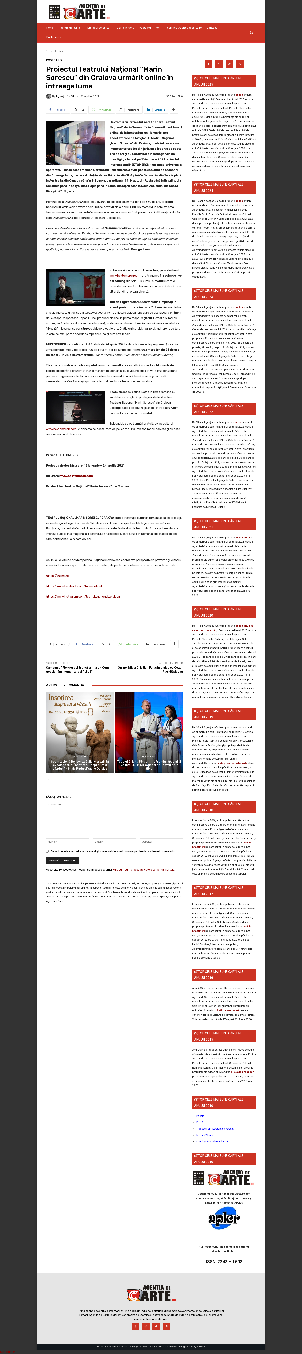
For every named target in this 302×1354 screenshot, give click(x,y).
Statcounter (7, 1351)
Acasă (49, 51)
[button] (251, 32)
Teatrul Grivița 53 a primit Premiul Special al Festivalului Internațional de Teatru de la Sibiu (149, 765)
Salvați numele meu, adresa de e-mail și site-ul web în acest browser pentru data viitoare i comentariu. (113, 851)
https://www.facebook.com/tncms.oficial (74, 586)
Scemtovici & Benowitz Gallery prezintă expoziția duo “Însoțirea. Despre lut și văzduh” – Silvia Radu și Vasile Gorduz (80, 765)
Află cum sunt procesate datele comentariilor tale (143, 869)
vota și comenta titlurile (232, 763)
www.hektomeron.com (125, 275)
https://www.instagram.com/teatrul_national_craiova (83, 596)
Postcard (60, 51)
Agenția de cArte (67, 96)
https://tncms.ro (57, 575)
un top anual (243, 537)
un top (239, 94)
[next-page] (54, 779)
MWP (202, 1346)
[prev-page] (48, 779)
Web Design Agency (184, 1346)
